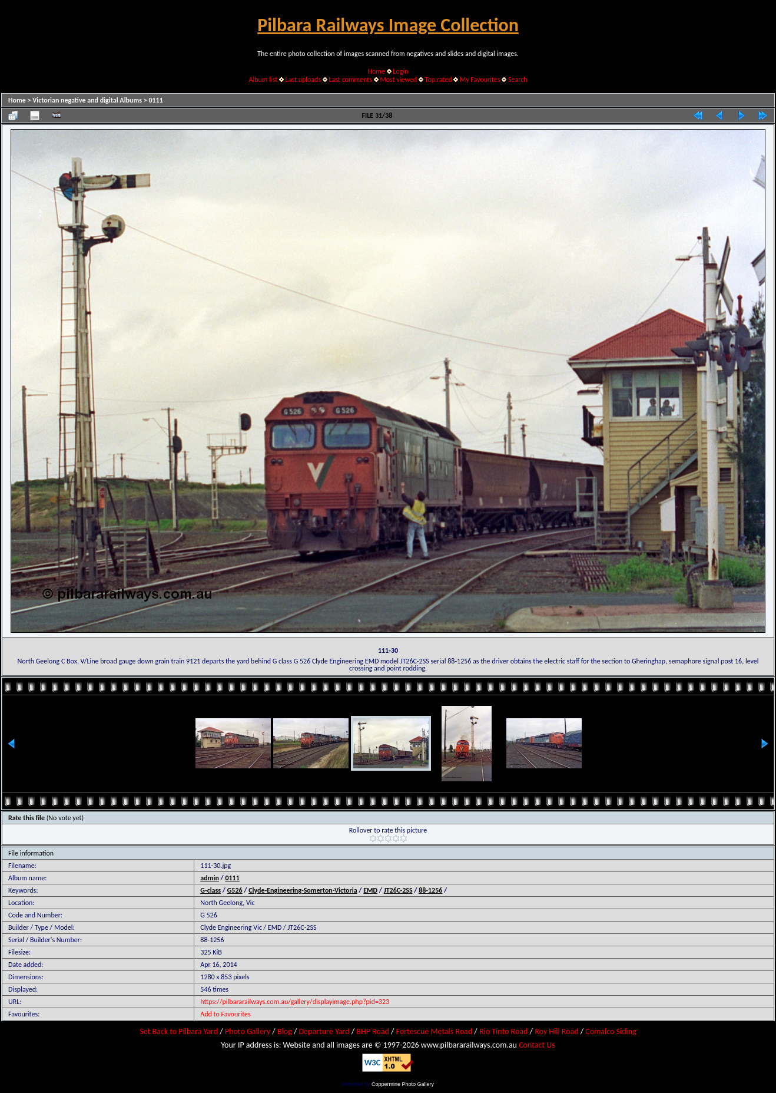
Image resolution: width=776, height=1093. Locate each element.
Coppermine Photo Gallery (403, 1084)
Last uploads (303, 79)
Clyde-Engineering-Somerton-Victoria (302, 890)
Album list (262, 79)
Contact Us (537, 1045)
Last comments (350, 79)
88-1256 (430, 890)
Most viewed (398, 79)
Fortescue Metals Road (434, 1031)
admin (209, 878)
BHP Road (372, 1031)
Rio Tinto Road (503, 1031)
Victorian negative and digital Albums (87, 100)
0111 (155, 100)
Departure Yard (324, 1031)
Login (400, 71)
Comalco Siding (610, 1031)
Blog (284, 1031)
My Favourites (480, 79)
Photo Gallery (247, 1031)
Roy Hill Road (556, 1031)
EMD (370, 890)
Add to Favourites (225, 1014)
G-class (210, 890)
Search (518, 79)
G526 (235, 890)
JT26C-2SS (398, 890)
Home (376, 71)
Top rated (438, 79)
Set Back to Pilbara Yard (179, 1031)
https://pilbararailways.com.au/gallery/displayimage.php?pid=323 (294, 1002)
